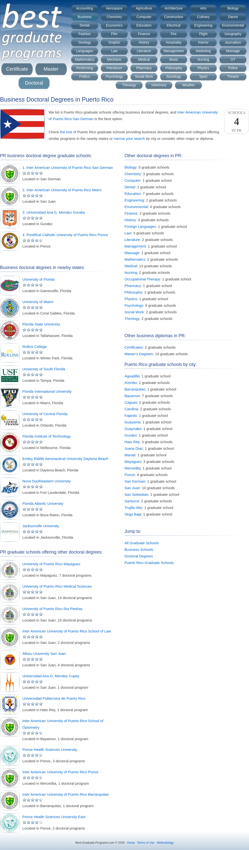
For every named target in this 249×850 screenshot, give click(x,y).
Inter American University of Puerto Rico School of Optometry (62, 724)
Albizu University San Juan (44, 653)
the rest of (68, 132)
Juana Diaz (133, 448)
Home (131, 842)
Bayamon (132, 396)
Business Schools (138, 549)
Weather (188, 85)
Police (233, 68)
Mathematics (84, 59)
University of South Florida (43, 369)
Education (143, 25)
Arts (203, 8)
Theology (129, 85)
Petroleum (114, 68)
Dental (84, 25)
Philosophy (173, 68)
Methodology (165, 842)
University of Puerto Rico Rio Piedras (52, 609)
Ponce (129, 475)
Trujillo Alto (133, 508)
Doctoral (34, 83)
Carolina (131, 409)
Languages (84, 51)
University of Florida (38, 279)
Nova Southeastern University (46, 481)
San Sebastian (136, 494)
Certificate (17, 69)
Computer (143, 17)
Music (173, 59)
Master (51, 69)
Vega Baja (132, 514)
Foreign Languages (140, 226)
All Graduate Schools (141, 543)
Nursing (203, 59)
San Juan (132, 488)
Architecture (174, 8)
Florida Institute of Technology (46, 436)
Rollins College (34, 346)
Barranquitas (134, 389)
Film (114, 34)
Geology (84, 42)
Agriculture (144, 8)
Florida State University (41, 324)
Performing (84, 68)
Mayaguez (132, 461)
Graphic (114, 42)
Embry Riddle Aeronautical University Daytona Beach (65, 459)
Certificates (133, 347)
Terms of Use (145, 842)
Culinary (203, 17)
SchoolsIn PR (236, 122)
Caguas (130, 402)
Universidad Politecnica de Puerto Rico (53, 698)
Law (114, 51)
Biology (233, 8)
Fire (174, 34)
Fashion (85, 34)
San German (134, 481)
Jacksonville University (40, 526)
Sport (203, 76)
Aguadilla (132, 376)
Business (85, 17)
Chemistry (114, 17)
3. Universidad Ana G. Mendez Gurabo (53, 212)
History (144, 42)
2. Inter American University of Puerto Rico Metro (61, 190)
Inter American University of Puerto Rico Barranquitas (65, 794)
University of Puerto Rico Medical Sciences (57, 586)
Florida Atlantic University (42, 503)
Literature (144, 51)
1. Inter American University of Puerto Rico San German (67, 167)
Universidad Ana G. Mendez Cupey (50, 676)
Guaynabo (132, 429)
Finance (144, 34)
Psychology (114, 76)
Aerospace (114, 8)
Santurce (131, 501)
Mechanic (114, 59)
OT (233, 59)
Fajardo (130, 415)
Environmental (233, 25)
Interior (203, 42)
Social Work (144, 76)
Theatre (233, 76)
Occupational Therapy (142, 279)
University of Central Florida (44, 414)
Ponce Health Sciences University (49, 749)
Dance (233, 17)
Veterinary (158, 85)
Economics (114, 25)
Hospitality (174, 42)
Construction (173, 17)
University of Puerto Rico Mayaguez (51, 564)
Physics (203, 68)
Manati (129, 455)
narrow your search (129, 138)
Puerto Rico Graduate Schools (149, 563)
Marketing (203, 51)
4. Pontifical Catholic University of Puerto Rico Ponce (65, 235)
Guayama (132, 422)
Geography (232, 34)
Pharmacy (143, 68)
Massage (233, 51)
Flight (203, 34)
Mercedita (132, 468)
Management (174, 51)
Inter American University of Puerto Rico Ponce (60, 772)
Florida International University (47, 391)
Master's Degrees (138, 354)
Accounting (84, 8)
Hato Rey (132, 442)
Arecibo (130, 383)
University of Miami (37, 302)
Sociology (173, 76)
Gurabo (130, 435)
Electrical (174, 25)
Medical (144, 59)
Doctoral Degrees (138, 556)
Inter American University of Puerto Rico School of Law (66, 631)
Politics (84, 76)
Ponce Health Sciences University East (53, 817)
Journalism (233, 42)
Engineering (203, 25)
